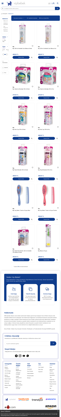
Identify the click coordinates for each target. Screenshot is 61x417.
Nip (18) (4, 41)
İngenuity (52, 380)
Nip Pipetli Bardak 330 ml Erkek (20, 170)
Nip (13, 46)
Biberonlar (6, 20)
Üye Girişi (40, 370)
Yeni (4, 72)
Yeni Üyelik (41, 367)
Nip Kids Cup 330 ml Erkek (19, 129)
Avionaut (52, 391)
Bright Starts (53, 382)
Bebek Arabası (6, 368)
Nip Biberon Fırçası (42, 251)
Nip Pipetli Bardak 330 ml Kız (45, 170)
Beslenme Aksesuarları (6, 30)
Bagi (51, 367)
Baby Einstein (53, 384)
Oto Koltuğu (8, 371)
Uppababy (52, 375)
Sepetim (40, 372)
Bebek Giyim (8, 379)
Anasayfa (4, 13)
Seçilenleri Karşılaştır (32, 18)
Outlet (6, 388)
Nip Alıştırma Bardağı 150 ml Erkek (21, 89)
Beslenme (5, 18)
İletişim (29, 378)
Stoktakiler (5, 62)
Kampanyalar (30, 376)
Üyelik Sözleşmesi (19, 377)
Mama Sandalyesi (7, 376)
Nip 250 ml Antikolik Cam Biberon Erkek (22, 48)
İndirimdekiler (30, 374)
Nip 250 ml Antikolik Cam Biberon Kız (47, 48)
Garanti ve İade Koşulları (19, 384)
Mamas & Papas (52, 370)
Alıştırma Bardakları (6, 23)
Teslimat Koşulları (18, 373)
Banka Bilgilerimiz (18, 370)
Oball (51, 386)
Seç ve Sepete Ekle (44, 18)
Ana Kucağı (7, 373)
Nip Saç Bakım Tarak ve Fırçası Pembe (47, 210)
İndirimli (5, 67)
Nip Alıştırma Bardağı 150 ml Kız (46, 89)
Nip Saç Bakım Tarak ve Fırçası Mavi (21, 210)
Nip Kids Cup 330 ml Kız (44, 129)
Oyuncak (7, 383)
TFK (51, 377)
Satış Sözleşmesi (19, 381)
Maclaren (52, 373)
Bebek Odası (8, 385)
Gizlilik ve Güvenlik (18, 388)
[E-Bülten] (52, 343)
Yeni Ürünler (30, 371)
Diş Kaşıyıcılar (6, 27)
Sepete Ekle (21, 57)
